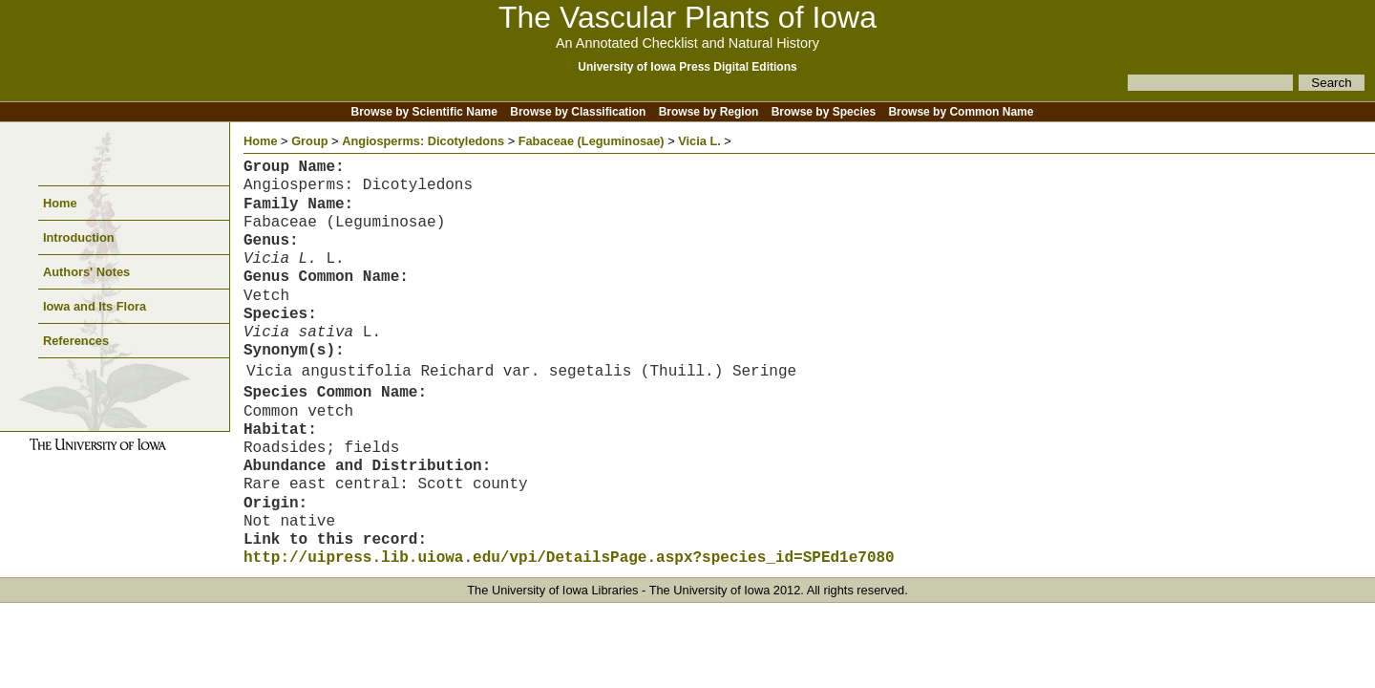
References (76, 340)
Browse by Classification (577, 111)
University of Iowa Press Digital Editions (687, 67)
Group (309, 141)
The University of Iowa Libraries (552, 590)
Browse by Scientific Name (424, 111)
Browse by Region (709, 111)
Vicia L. (699, 141)
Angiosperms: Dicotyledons (423, 141)
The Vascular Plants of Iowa (687, 17)
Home (60, 203)
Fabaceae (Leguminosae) (591, 141)
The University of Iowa (710, 590)
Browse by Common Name (960, 111)
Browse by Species (824, 111)
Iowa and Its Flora (94, 306)
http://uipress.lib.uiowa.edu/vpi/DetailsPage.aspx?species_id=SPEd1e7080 (569, 558)
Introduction (79, 237)
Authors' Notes (86, 272)
